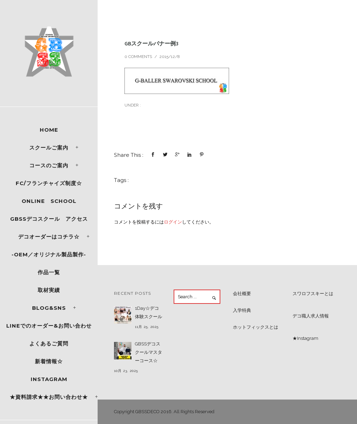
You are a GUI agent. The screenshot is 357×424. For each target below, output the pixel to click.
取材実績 (49, 290)
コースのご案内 (48, 165)
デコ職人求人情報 (311, 316)
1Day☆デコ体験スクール (148, 312)
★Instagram (305, 338)
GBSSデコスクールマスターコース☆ (148, 352)
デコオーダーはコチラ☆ (48, 236)
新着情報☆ (49, 361)
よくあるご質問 (48, 343)
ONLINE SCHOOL (49, 201)
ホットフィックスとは (255, 327)
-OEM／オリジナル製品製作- (49, 254)
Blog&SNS (49, 308)
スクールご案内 (48, 147)
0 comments (138, 56)
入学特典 (242, 310)
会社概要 (242, 293)
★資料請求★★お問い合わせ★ (49, 397)
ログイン (173, 222)
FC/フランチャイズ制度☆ (49, 183)
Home (49, 129)
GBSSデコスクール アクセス (49, 218)
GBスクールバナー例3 (151, 43)
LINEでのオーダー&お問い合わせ (49, 325)
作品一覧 (49, 272)
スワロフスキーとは (313, 293)
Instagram (49, 379)
